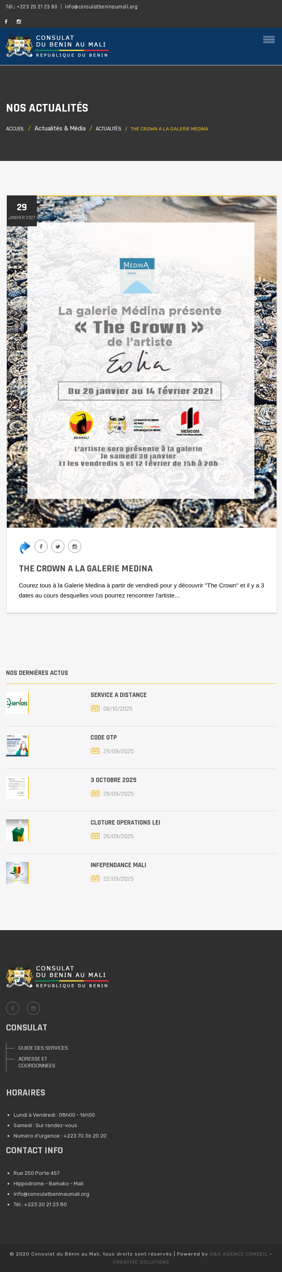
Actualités (108, 129)
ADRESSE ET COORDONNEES (36, 1062)
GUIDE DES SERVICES (43, 1048)
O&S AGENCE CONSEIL (239, 1254)
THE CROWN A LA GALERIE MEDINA (86, 569)
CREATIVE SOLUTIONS (141, 1262)
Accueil (15, 129)
